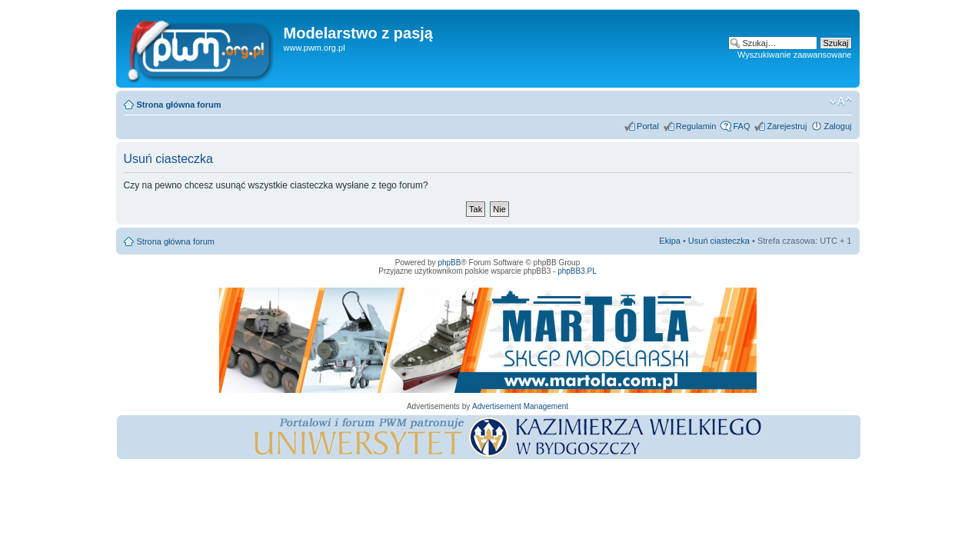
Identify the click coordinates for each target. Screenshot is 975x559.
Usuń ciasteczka (719, 240)
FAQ (741, 126)
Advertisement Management (520, 406)
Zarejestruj (787, 126)
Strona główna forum (179, 104)
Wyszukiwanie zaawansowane (794, 54)
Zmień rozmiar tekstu (841, 101)
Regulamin (696, 126)
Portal (648, 126)
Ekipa (670, 240)
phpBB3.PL (577, 271)
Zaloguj (837, 126)
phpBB (449, 262)
